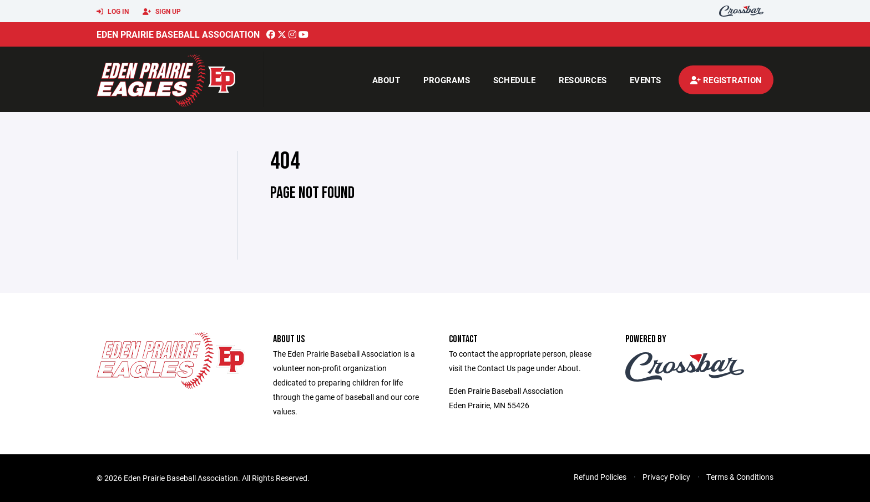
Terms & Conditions (739, 476)
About (386, 79)
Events (645, 79)
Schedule (514, 79)
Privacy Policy (666, 476)
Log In (113, 12)
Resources (582, 79)
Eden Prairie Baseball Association (178, 34)
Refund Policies (600, 476)
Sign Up (162, 12)
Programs (446, 79)
